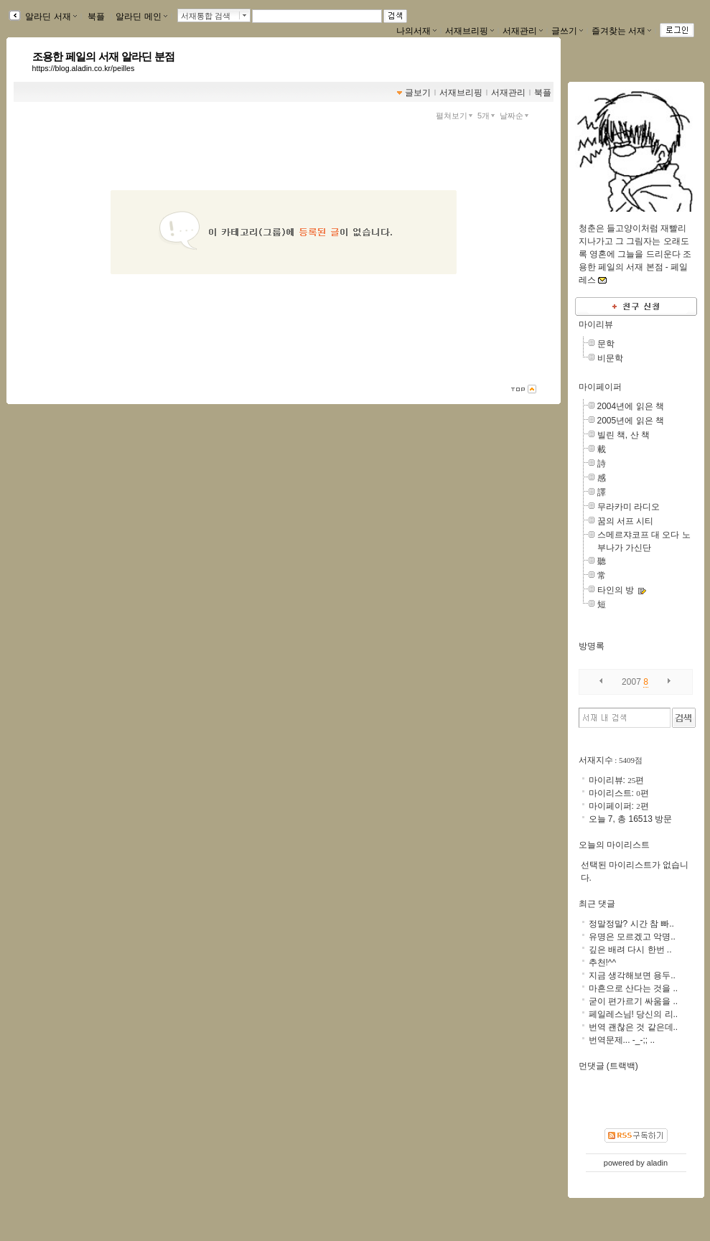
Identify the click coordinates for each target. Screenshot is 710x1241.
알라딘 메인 (141, 16)
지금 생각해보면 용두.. (632, 975)
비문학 (610, 358)
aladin (657, 1162)
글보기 (418, 93)
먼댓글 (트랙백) (608, 1066)
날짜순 (515, 115)
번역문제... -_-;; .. (622, 1040)
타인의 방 (615, 590)
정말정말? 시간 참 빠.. (631, 924)
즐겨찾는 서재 (621, 31)
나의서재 (416, 31)
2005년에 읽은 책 (630, 421)
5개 (487, 115)
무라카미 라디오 (628, 507)
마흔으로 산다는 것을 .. (633, 988)
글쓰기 (567, 31)
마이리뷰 (596, 324)
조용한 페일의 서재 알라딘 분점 (103, 56)
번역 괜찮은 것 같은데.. (633, 1027)
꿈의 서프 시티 (625, 521)
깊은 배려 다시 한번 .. (630, 950)
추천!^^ (603, 962)
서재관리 (523, 31)
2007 (631, 682)
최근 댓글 (597, 904)
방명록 (591, 646)
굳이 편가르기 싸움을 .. (633, 1001)
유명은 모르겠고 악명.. (632, 937)
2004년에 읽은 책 (630, 406)
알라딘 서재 (50, 16)
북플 (96, 16)
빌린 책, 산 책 (623, 435)
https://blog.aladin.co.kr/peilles (83, 68)
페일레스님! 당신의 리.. (633, 1014)
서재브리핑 (469, 31)
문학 (606, 344)
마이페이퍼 (600, 387)
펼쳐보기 (455, 115)
